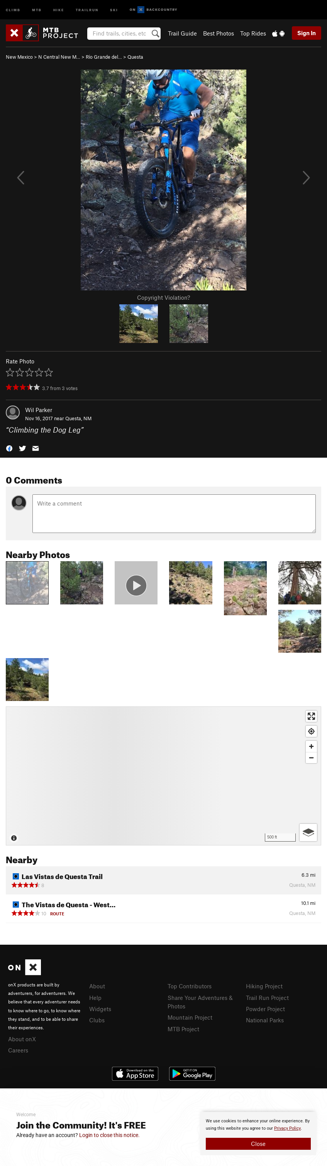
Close (258, 1143)
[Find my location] (311, 731)
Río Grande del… (104, 57)
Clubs (97, 1020)
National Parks (265, 1020)
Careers (18, 1050)
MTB (37, 9)
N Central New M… (59, 57)
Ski (114, 9)
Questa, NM (78, 418)
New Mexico (19, 57)
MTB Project (183, 1028)
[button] (9, 447)
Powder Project (265, 1008)
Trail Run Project (267, 997)
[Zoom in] (311, 746)
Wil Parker (38, 409)
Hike (58, 9)
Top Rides (253, 33)
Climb (13, 9)
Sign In (306, 32)
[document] (258, 1133)
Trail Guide (182, 33)
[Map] (163, 776)
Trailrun (87, 9)
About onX (22, 1038)
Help (95, 997)
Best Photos (218, 33)
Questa (135, 57)
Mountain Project (190, 1017)
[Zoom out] (311, 757)
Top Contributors (190, 986)
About (97, 986)
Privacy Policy (287, 1128)
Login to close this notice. (109, 1135)
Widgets (100, 1008)
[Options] (308, 832)
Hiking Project (264, 986)
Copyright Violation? (163, 297)
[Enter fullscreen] (311, 716)
